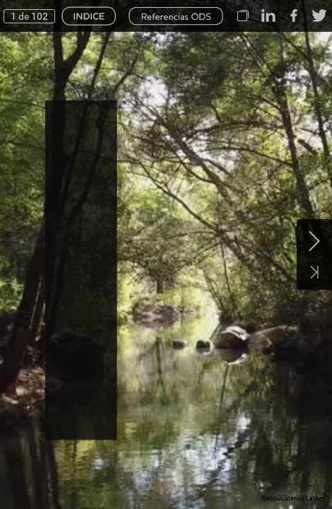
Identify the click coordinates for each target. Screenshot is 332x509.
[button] (243, 16)
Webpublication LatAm (293, 498)
